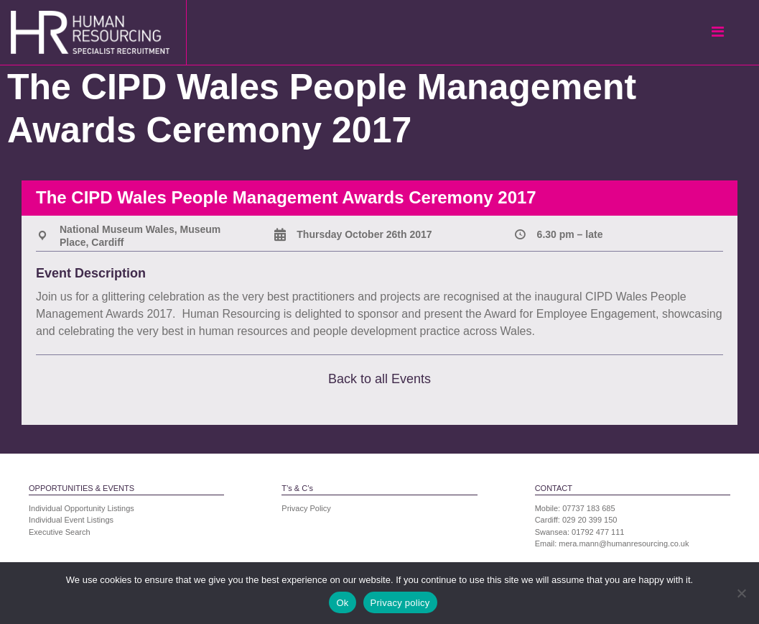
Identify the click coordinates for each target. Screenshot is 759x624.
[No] (741, 593)
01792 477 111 (598, 532)
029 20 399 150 (589, 519)
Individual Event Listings (71, 519)
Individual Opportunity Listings (81, 508)
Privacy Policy (305, 508)
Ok (342, 602)
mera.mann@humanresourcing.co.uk (624, 543)
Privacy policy (400, 602)
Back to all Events (379, 379)
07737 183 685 (588, 508)
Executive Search (59, 532)
